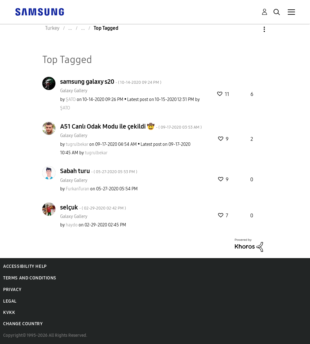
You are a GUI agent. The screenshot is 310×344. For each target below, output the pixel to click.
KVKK (9, 312)
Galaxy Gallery (73, 90)
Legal (10, 301)
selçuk (93, 207)
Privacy (12, 289)
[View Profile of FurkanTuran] (77, 189)
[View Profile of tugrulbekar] (77, 144)
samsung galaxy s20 (110, 81)
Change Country (23, 323)
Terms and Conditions (29, 278)
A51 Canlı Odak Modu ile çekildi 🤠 (131, 126)
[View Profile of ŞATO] (71, 99)
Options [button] (253, 29)
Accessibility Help (25, 266)
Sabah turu (98, 171)
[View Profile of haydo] (72, 225)
